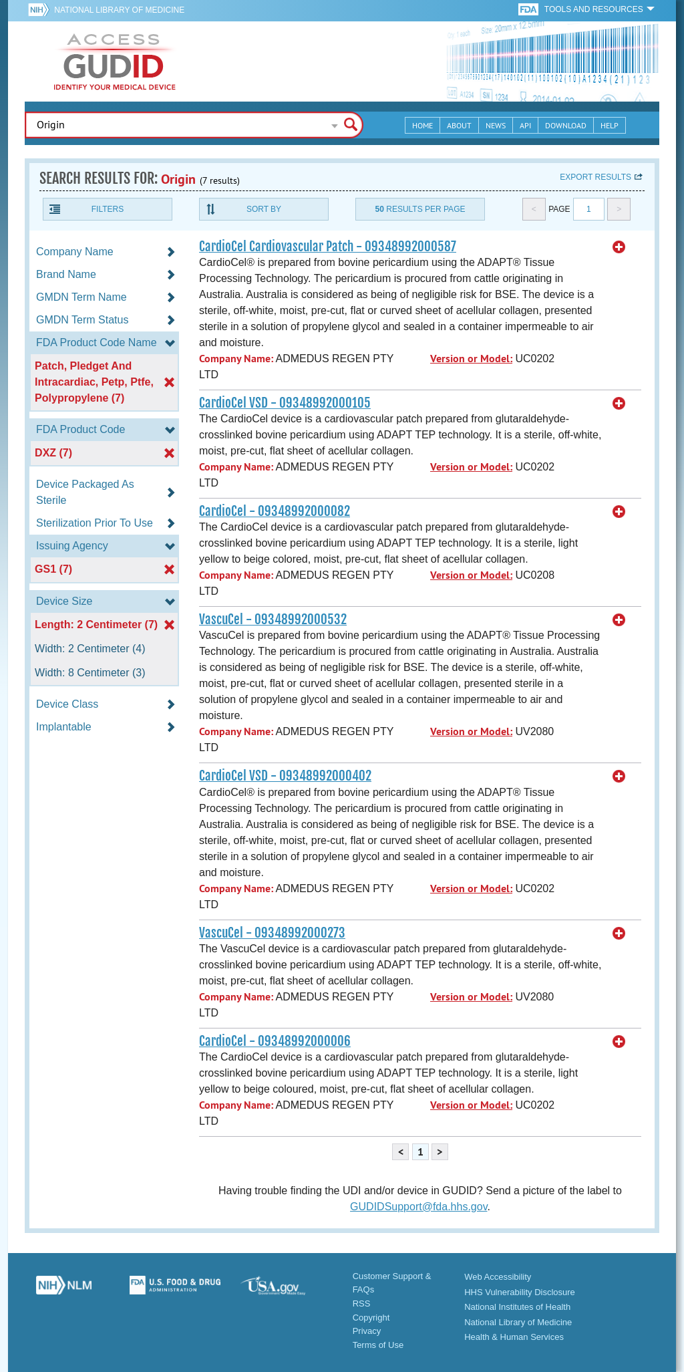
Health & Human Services (514, 1337)
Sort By (263, 209)
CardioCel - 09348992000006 (275, 1041)
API (525, 125)
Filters (108, 209)
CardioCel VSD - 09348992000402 (285, 776)
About (459, 125)
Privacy (367, 1331)
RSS (362, 1303)
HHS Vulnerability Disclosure (519, 1292)
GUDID (115, 61)
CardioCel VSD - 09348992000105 (285, 403)
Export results (595, 177)
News (496, 125)
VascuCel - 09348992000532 (273, 619)
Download (565, 125)
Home (422, 125)
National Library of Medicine (119, 10)
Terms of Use (378, 1345)
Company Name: (236, 359)
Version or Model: (471, 359)
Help (610, 125)
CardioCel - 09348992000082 (274, 511)
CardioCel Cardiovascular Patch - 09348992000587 (327, 247)
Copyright (371, 1318)
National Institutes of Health (517, 1307)
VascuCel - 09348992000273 (272, 933)
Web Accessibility (497, 1277)
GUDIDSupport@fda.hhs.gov (418, 1206)
